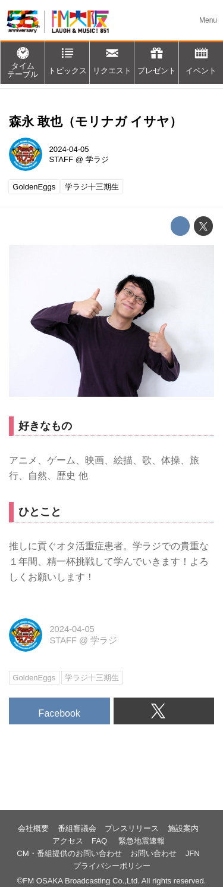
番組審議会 (77, 828)
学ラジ (97, 159)
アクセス (67, 840)
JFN (193, 853)
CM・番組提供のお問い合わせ (69, 853)
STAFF (61, 159)
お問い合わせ (153, 853)
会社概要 (33, 828)
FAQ (100, 840)
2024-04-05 (69, 149)
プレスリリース (132, 828)
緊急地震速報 (141, 840)
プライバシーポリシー (111, 865)
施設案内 (183, 828)
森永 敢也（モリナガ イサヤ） (95, 121)
